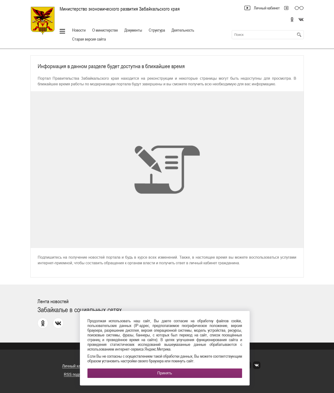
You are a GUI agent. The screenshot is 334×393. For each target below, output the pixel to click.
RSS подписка (76, 374)
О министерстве (105, 30)
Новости (79, 30)
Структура (157, 30)
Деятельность (183, 30)
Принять (164, 373)
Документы (133, 30)
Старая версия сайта (89, 39)
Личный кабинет (267, 8)
